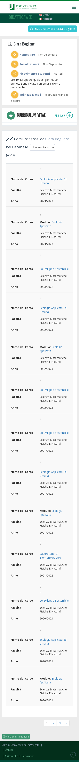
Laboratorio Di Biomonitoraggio (50, 555)
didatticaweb (20, 17)
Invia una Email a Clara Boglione (52, 29)
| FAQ (7, 750)
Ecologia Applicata (51, 224)
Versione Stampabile (16, 736)
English (45, 14)
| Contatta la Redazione (18, 756)
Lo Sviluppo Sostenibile (54, 269)
